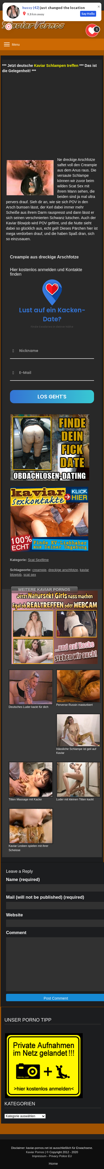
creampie (39, 570)
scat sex (29, 575)
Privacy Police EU (60, 1156)
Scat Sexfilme (38, 560)
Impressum (39, 1156)
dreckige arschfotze (63, 570)
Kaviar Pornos (35, 1152)
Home (53, 1164)
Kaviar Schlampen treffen (56, 65)
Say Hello (88, 14)
